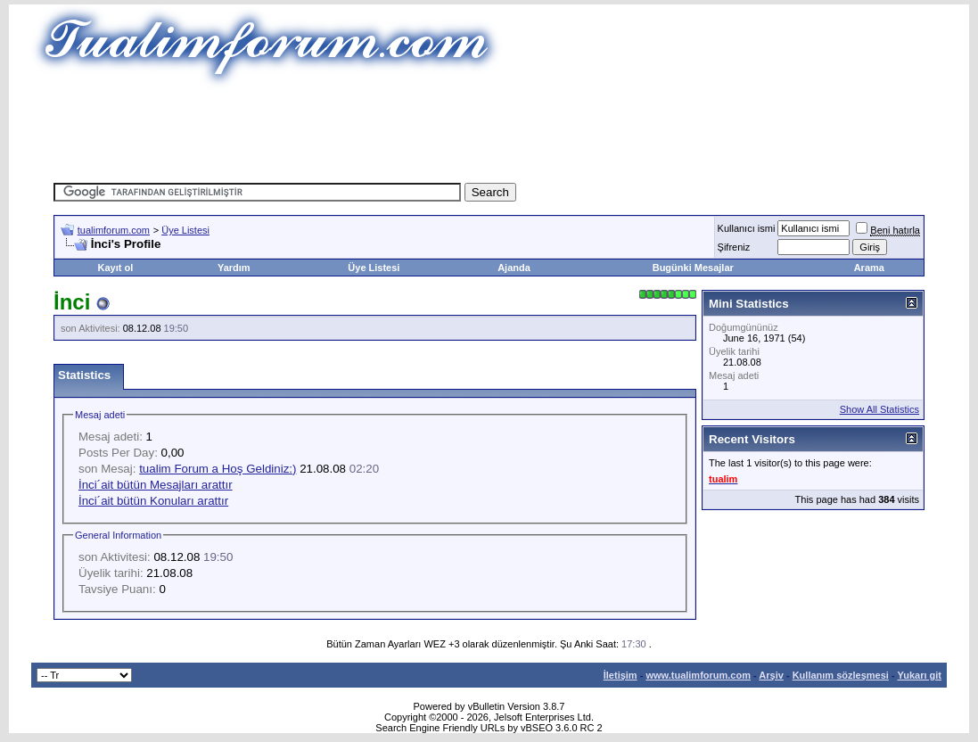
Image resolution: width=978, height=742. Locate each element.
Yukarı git (919, 675)
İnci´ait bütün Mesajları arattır (155, 484)
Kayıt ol (116, 267)
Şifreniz (734, 247)
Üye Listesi (185, 230)
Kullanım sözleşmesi (841, 675)
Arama (869, 267)
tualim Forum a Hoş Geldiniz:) (217, 468)
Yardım (234, 267)
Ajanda (513, 267)
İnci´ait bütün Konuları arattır (153, 500)
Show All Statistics (879, 409)
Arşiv (771, 675)
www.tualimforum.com (698, 675)
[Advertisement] (489, 129)
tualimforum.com (114, 230)
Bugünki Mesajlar (693, 267)
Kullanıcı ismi (747, 228)
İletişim (620, 675)
